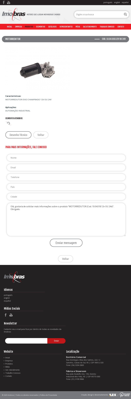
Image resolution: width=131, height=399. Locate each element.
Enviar (56, 341)
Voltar (40, 134)
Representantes (66, 26)
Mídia (78, 26)
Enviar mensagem (66, 243)
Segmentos (40, 26)
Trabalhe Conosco (107, 26)
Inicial (9, 26)
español (125, 2)
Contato (120, 26)
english (117, 2)
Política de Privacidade (48, 395)
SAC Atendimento (90, 26)
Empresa (18, 26)
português (107, 2)
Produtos (29, 26)
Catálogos (52, 26)
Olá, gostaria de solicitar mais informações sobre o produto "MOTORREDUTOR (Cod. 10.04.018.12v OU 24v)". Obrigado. (66, 219)
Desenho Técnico (18, 134)
